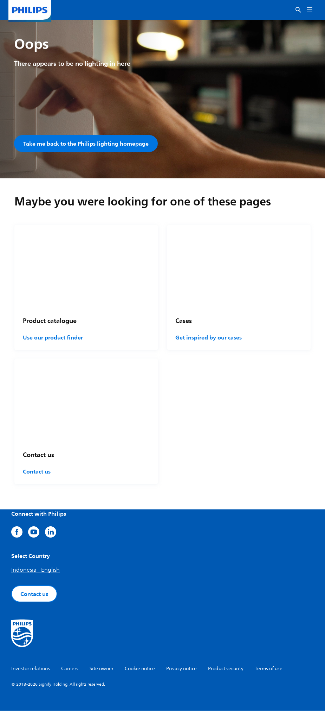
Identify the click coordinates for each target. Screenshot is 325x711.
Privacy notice (181, 669)
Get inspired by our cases (208, 338)
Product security (225, 669)
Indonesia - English (35, 570)
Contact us (37, 472)
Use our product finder (53, 338)
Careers (69, 669)
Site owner (101, 669)
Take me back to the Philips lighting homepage (86, 143)
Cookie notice (140, 669)
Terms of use (268, 669)
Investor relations (30, 669)
